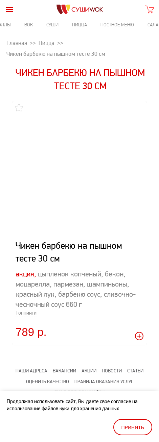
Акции (89, 371)
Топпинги (26, 313)
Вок (28, 25)
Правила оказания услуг (103, 382)
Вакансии (64, 371)
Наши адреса (31, 371)
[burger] (9, 9)
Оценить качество (47, 382)
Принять (132, 427)
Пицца (79, 25)
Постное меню (117, 25)
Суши (52, 25)
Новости (112, 371)
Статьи (135, 371)
